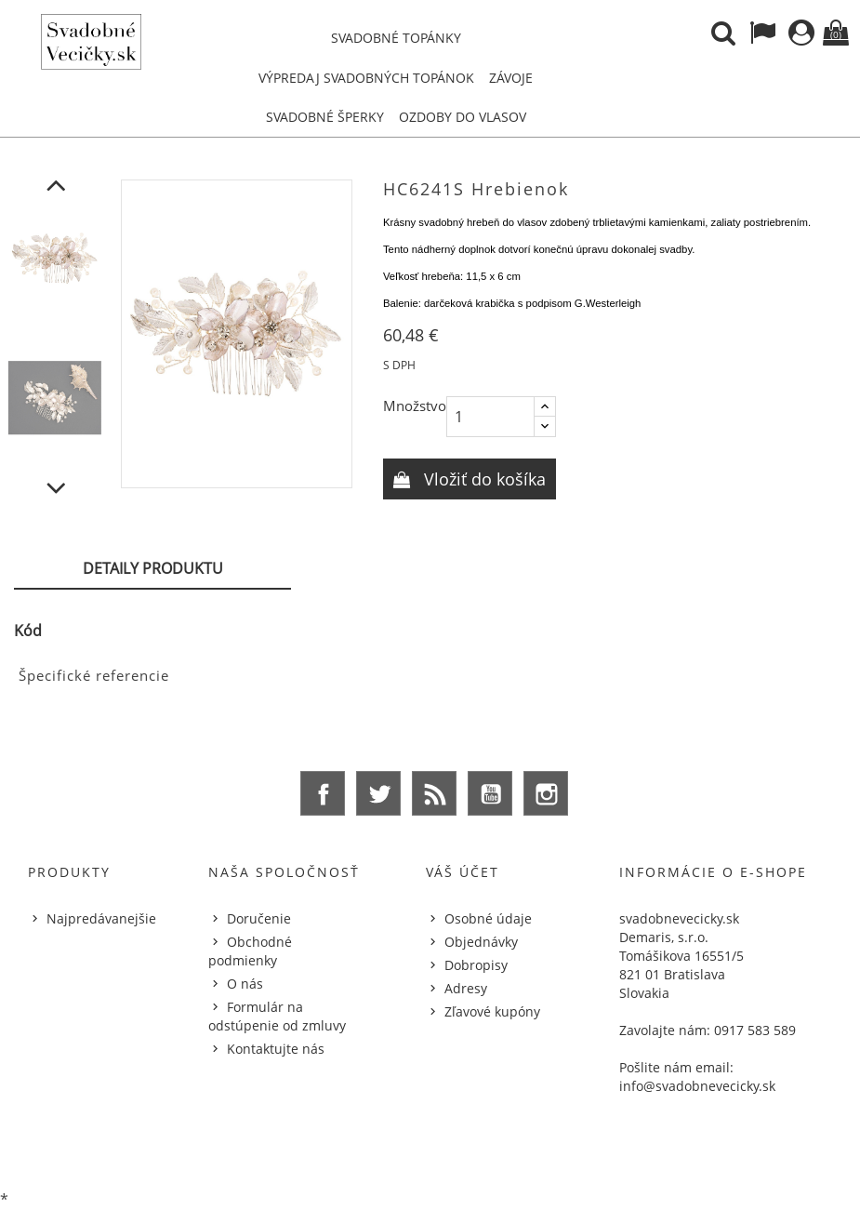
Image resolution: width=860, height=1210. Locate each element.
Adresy (465, 988)
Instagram (545, 793)
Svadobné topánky (396, 38)
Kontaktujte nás (275, 1048)
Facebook (322, 793)
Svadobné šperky (325, 117)
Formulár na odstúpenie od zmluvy (277, 1016)
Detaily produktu (153, 568)
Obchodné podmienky (250, 951)
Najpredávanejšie (101, 918)
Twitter (378, 793)
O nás (245, 983)
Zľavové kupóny (492, 1011)
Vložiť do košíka (482, 479)
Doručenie (259, 918)
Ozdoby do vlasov (462, 117)
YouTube (490, 793)
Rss (434, 793)
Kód (28, 630)
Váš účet (462, 872)
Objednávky (481, 942)
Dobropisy (476, 965)
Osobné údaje (488, 918)
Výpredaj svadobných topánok (366, 77)
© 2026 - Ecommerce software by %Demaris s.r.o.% (430, 1147)
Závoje (511, 77)
